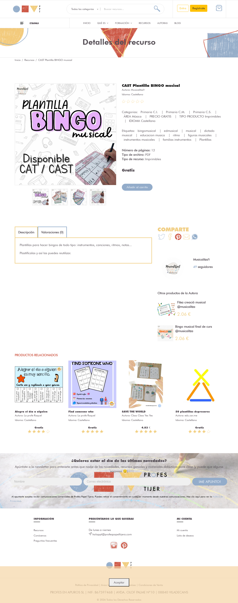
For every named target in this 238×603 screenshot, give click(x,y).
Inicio (86, 23)
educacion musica (153, 135)
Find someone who (81, 411)
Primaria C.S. (202, 112)
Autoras (162, 23)
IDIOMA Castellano (142, 120)
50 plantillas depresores (193, 411)
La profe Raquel (33, 415)
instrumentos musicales (140, 139)
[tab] (26, 232)
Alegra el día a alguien (31, 411)
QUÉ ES (102, 23)
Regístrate (198, 8)
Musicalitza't (137, 89)
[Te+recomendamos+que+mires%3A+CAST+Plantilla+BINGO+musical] (170, 237)
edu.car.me (191, 415)
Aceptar (119, 582)
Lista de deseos (186, 536)
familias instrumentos (177, 139)
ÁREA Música (133, 116)
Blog (177, 23)
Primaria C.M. (176, 112)
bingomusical (147, 130)
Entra (183, 8)
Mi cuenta (183, 530)
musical (191, 130)
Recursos (145, 23)
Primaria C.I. (150, 112)
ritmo (177, 135)
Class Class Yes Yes (142, 415)
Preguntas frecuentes (46, 542)
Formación (123, 23)
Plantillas (205, 139)
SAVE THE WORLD (134, 411)
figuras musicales (200, 135)
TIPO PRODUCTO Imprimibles (200, 116)
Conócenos (40, 536)
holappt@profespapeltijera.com (112, 534)
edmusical (171, 130)
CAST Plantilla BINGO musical (154, 85)
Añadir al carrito (137, 187)
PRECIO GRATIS (161, 116)
